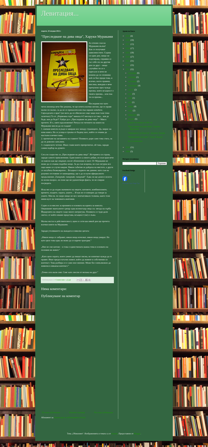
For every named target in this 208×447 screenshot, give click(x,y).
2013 (128, 61)
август (131, 90)
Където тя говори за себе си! (140, 122)
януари (131, 119)
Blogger (137, 434)
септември (133, 85)
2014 (128, 57)
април (131, 106)
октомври (132, 81)
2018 (128, 40)
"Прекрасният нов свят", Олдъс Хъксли (145, 137)
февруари (132, 115)
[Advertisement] (77, 386)
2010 (128, 147)
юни (130, 98)
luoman (114, 434)
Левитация (126, 175)
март (130, 110)
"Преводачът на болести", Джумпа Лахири (146, 133)
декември (132, 73)
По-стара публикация (103, 412)
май (130, 102)
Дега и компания (135, 141)
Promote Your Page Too (131, 183)
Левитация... (60, 13)
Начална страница (77, 412)
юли (130, 94)
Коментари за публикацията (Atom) (70, 417)
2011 (128, 69)
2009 (128, 151)
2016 (128, 48)
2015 (128, 53)
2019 (128, 36)
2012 (128, 65)
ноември (132, 77)
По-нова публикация (51, 412)
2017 (128, 44)
